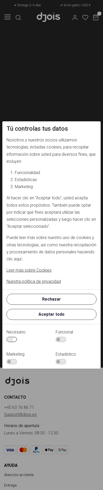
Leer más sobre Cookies (29, 270)
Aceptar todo (51, 314)
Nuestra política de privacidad (34, 281)
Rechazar (51, 299)
